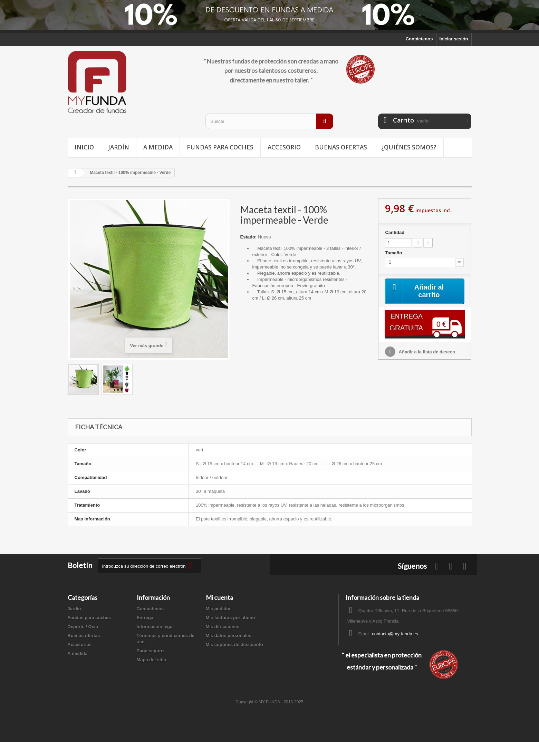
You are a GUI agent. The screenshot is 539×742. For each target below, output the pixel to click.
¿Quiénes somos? (408, 147)
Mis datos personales (228, 635)
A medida (158, 147)
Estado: (248, 237)
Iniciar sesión (453, 38)
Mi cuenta (219, 597)
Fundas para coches (220, 147)
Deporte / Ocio (83, 626)
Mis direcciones (223, 626)
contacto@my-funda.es (395, 633)
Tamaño (394, 252)
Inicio (84, 147)
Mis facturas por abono (230, 617)
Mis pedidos (219, 608)
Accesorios (80, 644)
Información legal (155, 626)
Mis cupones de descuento (234, 644)
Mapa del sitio (151, 659)
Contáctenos (419, 38)
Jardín (118, 147)
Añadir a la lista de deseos (426, 351)
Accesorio (284, 147)
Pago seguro (150, 650)
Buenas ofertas (341, 147)
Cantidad (394, 232)
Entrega (145, 617)
